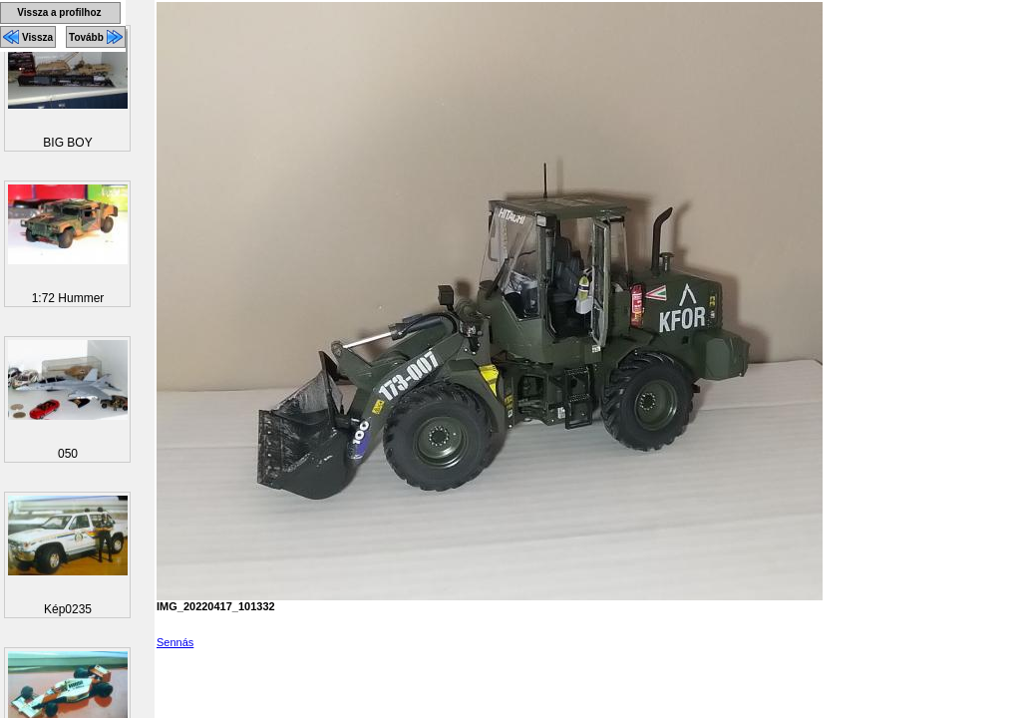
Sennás (175, 642)
